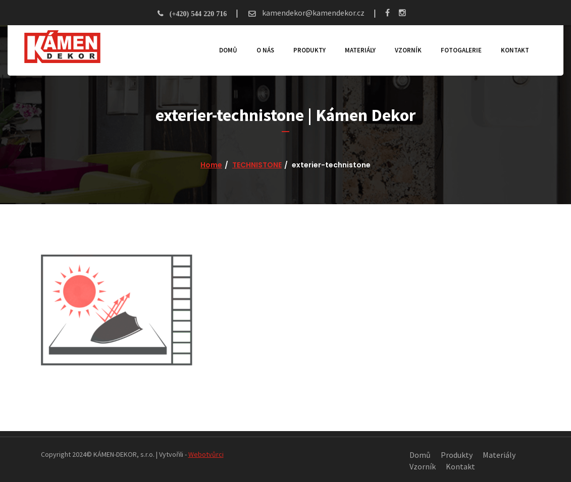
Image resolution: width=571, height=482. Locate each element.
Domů (225, 50)
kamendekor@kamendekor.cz (313, 13)
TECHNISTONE (257, 165)
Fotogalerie (457, 50)
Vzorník (404, 50)
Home (211, 165)
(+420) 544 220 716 (198, 13)
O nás (262, 50)
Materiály (356, 50)
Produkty (306, 50)
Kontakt (511, 50)
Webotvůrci (206, 454)
